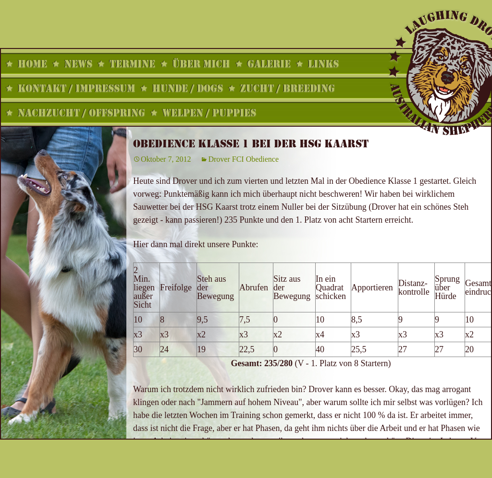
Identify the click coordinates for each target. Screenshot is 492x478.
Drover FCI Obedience (243, 159)
